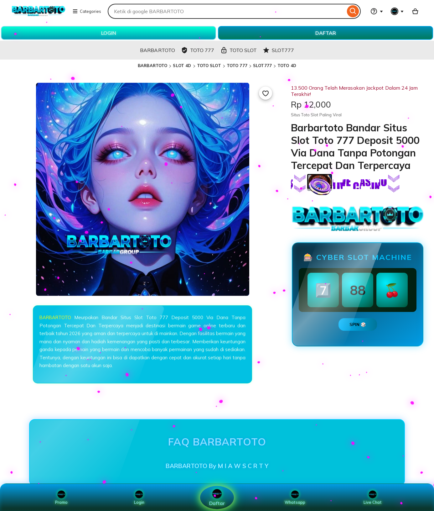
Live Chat (373, 497)
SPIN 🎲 (357, 324)
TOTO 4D (286, 65)
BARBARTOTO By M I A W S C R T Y (217, 466)
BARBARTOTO (152, 65)
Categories (86, 11)
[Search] (353, 11)
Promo (61, 497)
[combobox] (226, 11)
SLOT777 (262, 65)
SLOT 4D (182, 65)
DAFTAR (325, 33)
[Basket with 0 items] (415, 11)
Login (139, 497)
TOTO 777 (237, 65)
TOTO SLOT (209, 65)
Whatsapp (295, 497)
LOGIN (108, 33)
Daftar (217, 497)
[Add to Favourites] (265, 93)
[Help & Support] (376, 11)
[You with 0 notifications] (397, 11)
